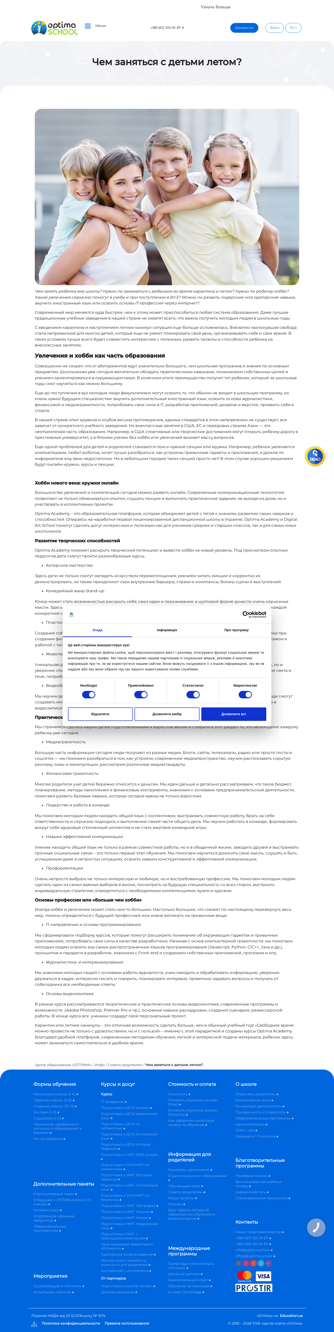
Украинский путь (251, 1192)
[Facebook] (238, 1263)
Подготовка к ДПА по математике (120, 1126)
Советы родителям (125, 1065)
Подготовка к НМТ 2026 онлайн (129, 1156)
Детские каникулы (119, 1292)
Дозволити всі (234, 714)
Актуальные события (53, 1292)
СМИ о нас (246, 1130)
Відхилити (100, 714)
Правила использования (127, 1324)
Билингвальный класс (189, 1280)
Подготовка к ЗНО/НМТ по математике (125, 1167)
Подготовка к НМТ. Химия (126, 1218)
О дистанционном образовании (197, 1177)
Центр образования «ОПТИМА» (63, 1065)
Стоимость (179, 1094)
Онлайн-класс (47, 1210)
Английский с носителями (126, 1270)
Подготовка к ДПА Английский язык (129, 1136)
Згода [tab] (98, 630)
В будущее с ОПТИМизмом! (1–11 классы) (62, 1202)
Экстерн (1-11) (46, 1112)
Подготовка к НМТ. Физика (127, 1211)
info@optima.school (253, 1250)
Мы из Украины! (49, 1138)
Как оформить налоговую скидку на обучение (191, 1122)
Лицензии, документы (256, 1094)
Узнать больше (216, 7)
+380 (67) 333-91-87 (253, 1238)
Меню (95, 25)
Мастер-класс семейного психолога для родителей (125, 1262)
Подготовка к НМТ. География (129, 1205)
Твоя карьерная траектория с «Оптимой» (127, 1246)
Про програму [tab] (237, 630)
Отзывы (176, 1204)
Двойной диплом (185, 1274)
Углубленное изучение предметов (53, 1218)
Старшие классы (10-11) (54, 1106)
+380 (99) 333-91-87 (253, 1244)
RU (293, 28)
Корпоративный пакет (55, 1194)
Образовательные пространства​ (49, 1228)
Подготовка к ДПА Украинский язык (129, 1116)
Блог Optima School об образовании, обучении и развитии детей (191, 1214)
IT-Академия (113, 1101)
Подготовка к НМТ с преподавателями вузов (124, 1236)
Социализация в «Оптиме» (58, 1286)
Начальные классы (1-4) (55, 1094)
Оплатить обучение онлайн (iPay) (193, 1102)
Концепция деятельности (259, 1106)
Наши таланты (182, 1198)
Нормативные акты (254, 1100)
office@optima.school (255, 1256)
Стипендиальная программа (262, 1198)
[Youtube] (253, 1263)
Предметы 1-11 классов (256, 1136)
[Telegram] (261, 1263)
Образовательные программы (264, 1118)
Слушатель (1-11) (48, 1118)
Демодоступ (244, 28)
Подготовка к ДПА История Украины (126, 1146)
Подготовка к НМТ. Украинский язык (129, 1226)
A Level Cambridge (186, 1292)
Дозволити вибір (167, 714)
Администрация (251, 1124)
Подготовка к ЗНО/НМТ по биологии (125, 1197)
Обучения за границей (190, 1286)
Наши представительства (259, 1232)
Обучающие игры (185, 1186)
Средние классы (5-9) (53, 1100)
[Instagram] (246, 1263)
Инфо (100, 1065)
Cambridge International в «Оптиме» (191, 1265)
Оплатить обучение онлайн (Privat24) (193, 1112)
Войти (274, 28)
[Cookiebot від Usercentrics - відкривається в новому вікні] (246, 614)
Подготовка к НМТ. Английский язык (129, 1187)
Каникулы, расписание (190, 1169)
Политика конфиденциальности (71, 1324)
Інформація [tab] (167, 630)
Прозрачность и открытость (261, 1112)
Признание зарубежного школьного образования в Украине (57, 1128)
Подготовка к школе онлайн (128, 1286)
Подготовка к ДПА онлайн (126, 1108)
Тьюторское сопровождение (128, 1254)
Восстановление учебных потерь (258, 1184)
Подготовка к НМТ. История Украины (126, 1177)
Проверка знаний (252, 1176)
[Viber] (268, 1263)
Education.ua (291, 1315)
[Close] (327, 5)
